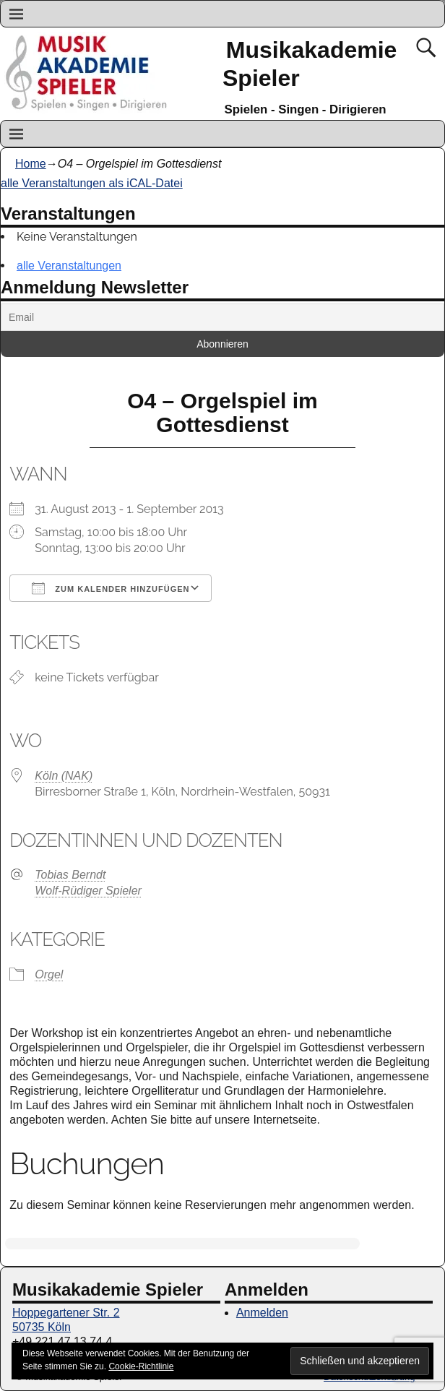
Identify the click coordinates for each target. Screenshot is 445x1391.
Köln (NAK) (63, 776)
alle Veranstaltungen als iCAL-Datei (92, 183)
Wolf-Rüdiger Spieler (88, 890)
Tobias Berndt (70, 875)
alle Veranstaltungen (69, 265)
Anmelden (262, 1312)
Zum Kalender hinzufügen (110, 588)
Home (30, 164)
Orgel (49, 974)
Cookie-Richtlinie (140, 1366)
